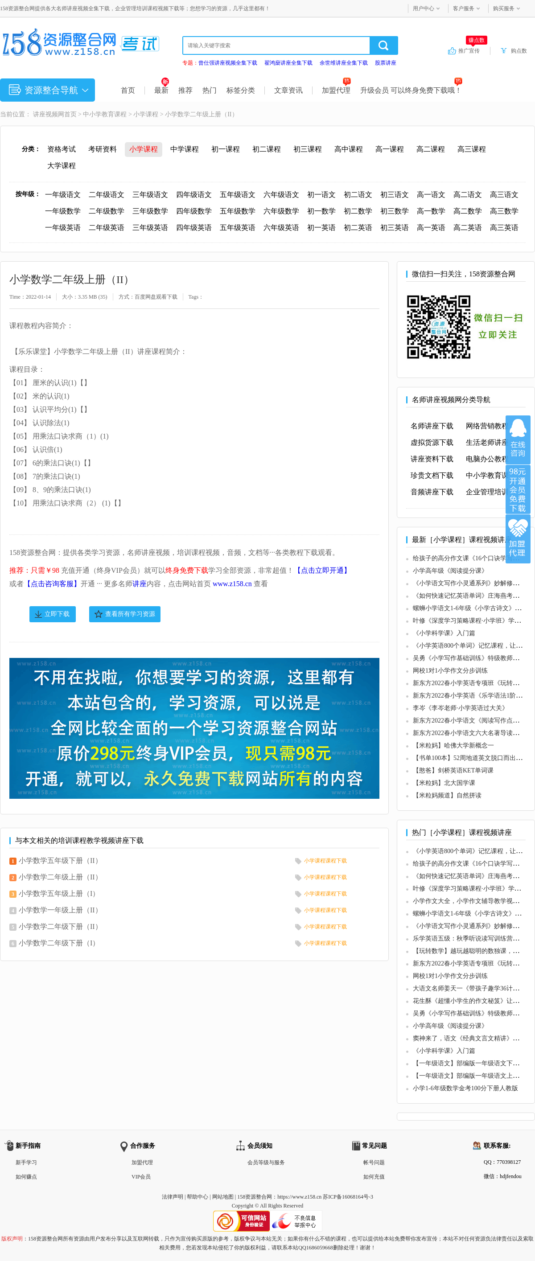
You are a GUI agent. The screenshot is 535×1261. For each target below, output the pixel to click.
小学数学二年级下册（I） (59, 943)
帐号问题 (374, 1162)
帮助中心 (197, 1197)
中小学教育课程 (105, 114)
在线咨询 (518, 439)
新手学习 (26, 1162)
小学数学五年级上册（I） (59, 893)
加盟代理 (336, 90)
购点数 (519, 51)
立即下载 (57, 614)
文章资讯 (288, 90)
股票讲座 (385, 63)
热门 (209, 90)
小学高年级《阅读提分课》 (450, 570)
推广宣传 (472, 50)
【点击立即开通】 (322, 570)
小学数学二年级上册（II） (60, 877)
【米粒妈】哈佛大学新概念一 (453, 745)
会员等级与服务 (266, 1162)
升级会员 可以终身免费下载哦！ (411, 90)
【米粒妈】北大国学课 (444, 783)
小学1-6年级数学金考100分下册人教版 (465, 1088)
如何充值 (374, 1177)
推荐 (185, 90)
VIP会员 (141, 1177)
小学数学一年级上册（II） (60, 910)
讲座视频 (45, 114)
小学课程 (145, 114)
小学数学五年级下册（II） (60, 860)
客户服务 (463, 8)
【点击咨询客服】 (52, 583)
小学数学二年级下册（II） (60, 926)
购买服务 (503, 8)
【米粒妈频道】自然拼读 (447, 795)
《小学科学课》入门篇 (444, 633)
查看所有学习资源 (130, 614)
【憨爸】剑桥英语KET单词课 (453, 770)
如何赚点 (26, 1177)
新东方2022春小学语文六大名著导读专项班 (472, 733)
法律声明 (172, 1197)
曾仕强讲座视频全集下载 (227, 63)
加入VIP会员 (518, 489)
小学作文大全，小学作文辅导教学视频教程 (472, 901)
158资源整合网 (254, 1197)
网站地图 (223, 1197)
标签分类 (240, 90)
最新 (161, 90)
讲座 (139, 583)
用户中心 (423, 8)
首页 (128, 90)
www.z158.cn (232, 583)
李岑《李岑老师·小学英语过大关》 (460, 708)
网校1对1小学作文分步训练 (450, 670)
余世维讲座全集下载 (344, 63)
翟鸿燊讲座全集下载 (288, 63)
